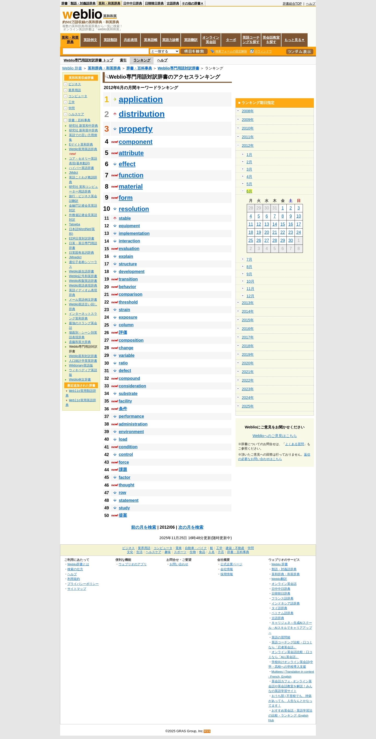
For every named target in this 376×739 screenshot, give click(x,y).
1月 (249, 155)
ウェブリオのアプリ (133, 564)
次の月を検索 (190, 527)
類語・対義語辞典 (83, 3)
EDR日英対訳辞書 (81, 238)
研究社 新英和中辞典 (83, 125)
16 (290, 224)
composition (131, 340)
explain (126, 256)
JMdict (73, 172)
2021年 (248, 372)
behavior (127, 286)
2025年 (248, 406)
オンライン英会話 (210, 40)
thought (126, 485)
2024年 (248, 397)
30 (290, 240)
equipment (129, 226)
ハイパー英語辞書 (81, 168)
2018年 (248, 346)
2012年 (248, 145)
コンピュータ (77, 96)
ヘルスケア (76, 114)
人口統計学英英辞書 (83, 361)
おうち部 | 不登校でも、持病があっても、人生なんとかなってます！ (290, 700)
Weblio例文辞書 (80, 379)
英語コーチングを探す (251, 40)
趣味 (167, 552)
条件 (123, 408)
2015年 (248, 320)
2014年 (248, 311)
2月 (249, 162)
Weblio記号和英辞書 (83, 276)
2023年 (248, 389)
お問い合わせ (178, 564)
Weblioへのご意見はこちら (274, 436)
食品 (202, 552)
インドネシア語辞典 (286, 603)
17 (298, 224)
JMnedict (75, 257)
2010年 (248, 128)
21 (274, 232)
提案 (123, 515)
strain (124, 309)
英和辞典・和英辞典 (104, 68)
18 (250, 232)
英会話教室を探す (271, 40)
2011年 (248, 137)
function (131, 175)
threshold (128, 302)
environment (131, 431)
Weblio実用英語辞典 (83, 149)
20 (267, 232)
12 (258, 224)
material (131, 186)
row (122, 492)
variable (126, 355)
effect (127, 163)
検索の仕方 (75, 569)
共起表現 (130, 40)
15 (282, 224)
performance (131, 416)
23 (290, 232)
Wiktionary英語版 (81, 365)
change (126, 348)
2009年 (248, 120)
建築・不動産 (235, 548)
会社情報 (226, 569)
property (136, 128)
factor (124, 477)
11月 (250, 289)
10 (298, 216)
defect (125, 370)
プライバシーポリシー (83, 583)
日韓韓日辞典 (154, 3)
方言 (221, 552)
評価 (123, 332)
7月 (249, 259)
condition (128, 447)
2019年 (248, 354)
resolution (134, 208)
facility (125, 401)
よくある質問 (294, 444)
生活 (139, 552)
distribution (142, 114)
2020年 (248, 363)
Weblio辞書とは (78, 564)
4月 (249, 176)
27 (267, 240)
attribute (131, 152)
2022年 (248, 380)
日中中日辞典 (132, 3)
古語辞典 (173, 3)
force (124, 462)
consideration (132, 386)
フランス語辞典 (282, 598)
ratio (123, 363)
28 (274, 240)
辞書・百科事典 (139, 68)
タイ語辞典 (279, 608)
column (126, 325)
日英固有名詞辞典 (81, 252)
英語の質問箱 (281, 637)
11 (250, 224)
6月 (249, 191)
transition (128, 279)
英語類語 (110, 40)
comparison (131, 294)
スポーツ (180, 552)
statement (129, 500)
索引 (123, 60)
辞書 (64, 3)
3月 (249, 169)
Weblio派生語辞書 (81, 271)
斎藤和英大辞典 (80, 342)
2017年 (248, 337)
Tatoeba (74, 224)
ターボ (231, 40)
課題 (123, 469)
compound (129, 378)
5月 (249, 184)
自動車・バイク (196, 548)
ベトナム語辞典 (282, 613)
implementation (134, 233)
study (124, 508)
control (126, 454)
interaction (129, 241)
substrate (128, 393)
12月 (250, 296)
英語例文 (90, 40)
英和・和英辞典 (109, 3)
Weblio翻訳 (279, 578)
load (123, 439)
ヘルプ (310, 3)
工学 (71, 102)
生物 (193, 552)
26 (258, 240)
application (141, 99)
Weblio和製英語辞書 (83, 281)
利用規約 (73, 578)
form (126, 197)
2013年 (248, 303)
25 (250, 240)
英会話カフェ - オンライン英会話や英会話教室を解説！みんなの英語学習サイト (290, 686)
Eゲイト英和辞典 (81, 144)
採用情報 (226, 574)
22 (282, 232)
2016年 (248, 329)
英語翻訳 (191, 40)
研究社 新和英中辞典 (83, 130)
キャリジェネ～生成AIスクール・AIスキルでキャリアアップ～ (290, 627)
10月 (250, 281)
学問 (71, 108)
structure (128, 264)
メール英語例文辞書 (83, 299)
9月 (249, 274)
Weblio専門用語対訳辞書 (178, 68)
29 (282, 240)
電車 (178, 548)
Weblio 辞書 (72, 68)
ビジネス (74, 84)
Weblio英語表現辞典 (83, 285)
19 (258, 232)
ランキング (141, 60)
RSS (207, 731)
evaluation (129, 248)
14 (274, 224)
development (132, 271)
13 (267, 224)
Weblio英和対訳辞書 (83, 356)
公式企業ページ (231, 564)
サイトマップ (76, 588)
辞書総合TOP (292, 3)
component (135, 141)
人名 (211, 552)
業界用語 (74, 90)
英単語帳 (150, 40)
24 (298, 232)
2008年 (248, 111)
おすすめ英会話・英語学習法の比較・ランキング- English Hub (290, 715)
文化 (130, 552)
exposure (128, 317)
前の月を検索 (143, 527)
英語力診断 (170, 40)
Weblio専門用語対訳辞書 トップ (88, 60)
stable (125, 218)
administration (133, 424)
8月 (249, 267)
